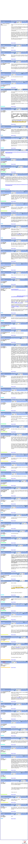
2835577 (4, 240)
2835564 (4, 89)
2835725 (4, 747)
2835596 (4, 344)
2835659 (4, 226)
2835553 (4, 82)
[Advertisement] (10, 10)
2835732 (4, 780)
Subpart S (18, 306)
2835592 (4, 330)
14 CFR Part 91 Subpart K (19, 302)
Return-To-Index (13, 50)
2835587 (4, 286)
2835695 (4, 434)
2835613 (4, 464)
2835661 (4, 498)
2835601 (4, 389)
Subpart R (13, 306)
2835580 (4, 272)
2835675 (4, 573)
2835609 (4, 400)
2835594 (4, 337)
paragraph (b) (19, 120)
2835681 (4, 613)
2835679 (4, 538)
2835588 (4, 315)
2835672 (4, 545)
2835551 (4, 126)
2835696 (4, 455)
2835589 (4, 323)
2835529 (4, 45)
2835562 (4, 174)
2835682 (4, 622)
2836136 (4, 756)
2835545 (4, 61)
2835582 (4, 279)
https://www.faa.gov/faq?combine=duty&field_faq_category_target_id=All (18, 289)
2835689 (4, 662)
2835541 (4, 52)
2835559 (4, 159)
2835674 (4, 552)
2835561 (4, 166)
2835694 (4, 426)
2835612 (4, 413)
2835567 (4, 204)
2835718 (4, 729)
